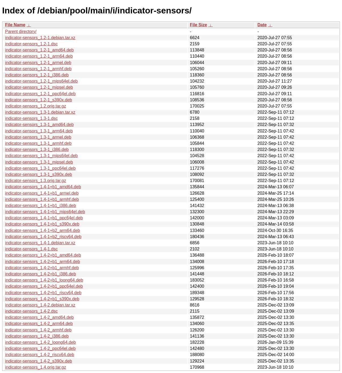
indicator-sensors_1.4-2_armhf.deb (38, 330)
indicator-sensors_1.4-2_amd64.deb (39, 317)
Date (262, 25)
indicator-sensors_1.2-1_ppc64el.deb (40, 93)
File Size (198, 25)
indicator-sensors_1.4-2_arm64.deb (39, 323)
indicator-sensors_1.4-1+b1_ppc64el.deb (44, 218)
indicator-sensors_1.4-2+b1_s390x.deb (42, 299)
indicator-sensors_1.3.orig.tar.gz (35, 180)
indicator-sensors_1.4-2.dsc (31, 311)
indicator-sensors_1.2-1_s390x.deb (38, 100)
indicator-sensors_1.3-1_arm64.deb (39, 131)
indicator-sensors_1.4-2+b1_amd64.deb (43, 255)
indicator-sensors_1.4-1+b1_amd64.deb (43, 186)
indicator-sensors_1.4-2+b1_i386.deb (40, 274)
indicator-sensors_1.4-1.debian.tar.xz (40, 243)
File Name (15, 25)
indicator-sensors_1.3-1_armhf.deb (38, 143)
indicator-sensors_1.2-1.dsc (31, 44)
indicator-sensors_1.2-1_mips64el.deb (41, 81)
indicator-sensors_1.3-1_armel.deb (38, 137)
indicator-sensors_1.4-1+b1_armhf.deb (42, 199)
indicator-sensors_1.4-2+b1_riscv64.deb (43, 292)
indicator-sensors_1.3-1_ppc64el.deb (40, 168)
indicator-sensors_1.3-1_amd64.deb (39, 124)
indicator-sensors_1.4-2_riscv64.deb (39, 354)
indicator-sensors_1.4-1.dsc (31, 249)
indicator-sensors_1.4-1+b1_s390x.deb (42, 224)
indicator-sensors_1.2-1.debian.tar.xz (40, 37)
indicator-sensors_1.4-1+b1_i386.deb (40, 205)
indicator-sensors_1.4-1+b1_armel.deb (41, 193)
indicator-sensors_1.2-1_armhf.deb (38, 69)
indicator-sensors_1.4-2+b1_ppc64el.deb (44, 286)
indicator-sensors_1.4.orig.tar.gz (35, 367)
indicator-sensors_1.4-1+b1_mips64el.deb (45, 211)
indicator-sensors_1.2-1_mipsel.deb (39, 87)
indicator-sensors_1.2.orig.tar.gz (35, 106)
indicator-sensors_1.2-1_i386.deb (37, 75)
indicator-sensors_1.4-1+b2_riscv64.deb (43, 236)
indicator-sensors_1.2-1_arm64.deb (39, 56)
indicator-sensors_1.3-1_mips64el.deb (41, 155)
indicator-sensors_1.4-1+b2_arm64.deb (42, 230)
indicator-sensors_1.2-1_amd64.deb (39, 50)
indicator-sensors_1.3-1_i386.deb (37, 149)
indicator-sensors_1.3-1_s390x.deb (38, 174)
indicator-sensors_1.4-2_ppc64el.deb (40, 348)
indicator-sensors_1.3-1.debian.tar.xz (40, 112)
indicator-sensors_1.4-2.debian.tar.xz (40, 305)
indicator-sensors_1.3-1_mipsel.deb (39, 162)
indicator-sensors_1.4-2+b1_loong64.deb (44, 280)
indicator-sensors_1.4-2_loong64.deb (40, 342)
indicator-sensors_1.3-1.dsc (31, 118)
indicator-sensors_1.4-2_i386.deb (37, 336)
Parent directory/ (20, 31)
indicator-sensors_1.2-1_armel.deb (38, 62)
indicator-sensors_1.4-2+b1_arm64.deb (42, 261)
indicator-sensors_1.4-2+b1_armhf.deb (42, 267)
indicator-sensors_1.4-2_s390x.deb (38, 361)
